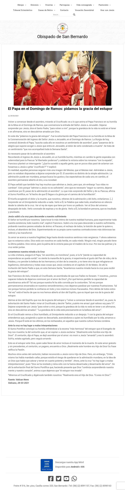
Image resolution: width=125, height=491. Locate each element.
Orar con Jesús (107, 10)
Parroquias (65, 5)
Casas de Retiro (45, 10)
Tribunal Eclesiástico (22, 10)
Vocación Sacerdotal (84, 10)
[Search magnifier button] (74, 14)
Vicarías (49, 5)
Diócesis (34, 5)
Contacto (64, 10)
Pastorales (103, 5)
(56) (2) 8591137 (81, 485)
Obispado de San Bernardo (62, 36)
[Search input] (62, 14)
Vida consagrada (84, 5)
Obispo (20, 5)
